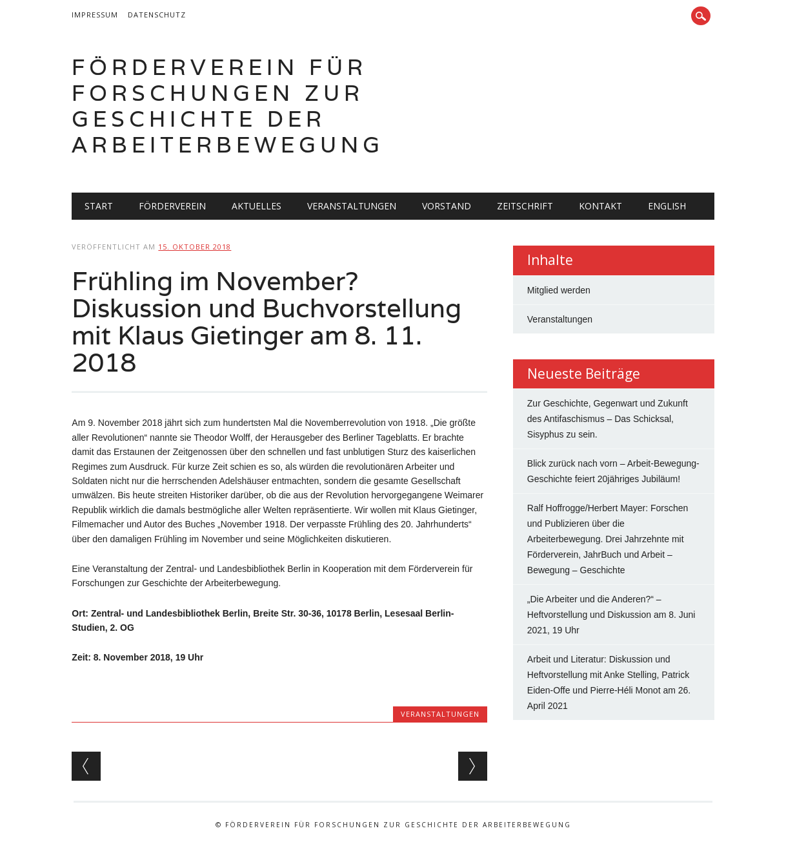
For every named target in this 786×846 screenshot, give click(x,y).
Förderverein (172, 206)
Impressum (95, 14)
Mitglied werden (558, 290)
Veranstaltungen (351, 206)
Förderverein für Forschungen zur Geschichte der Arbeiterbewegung (228, 105)
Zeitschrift (525, 206)
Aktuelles (256, 206)
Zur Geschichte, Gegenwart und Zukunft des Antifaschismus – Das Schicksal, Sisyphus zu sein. (607, 418)
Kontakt (600, 206)
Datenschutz (157, 14)
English (667, 206)
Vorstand (446, 206)
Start (99, 206)
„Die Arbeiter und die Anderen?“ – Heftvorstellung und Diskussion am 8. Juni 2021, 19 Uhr (611, 614)
